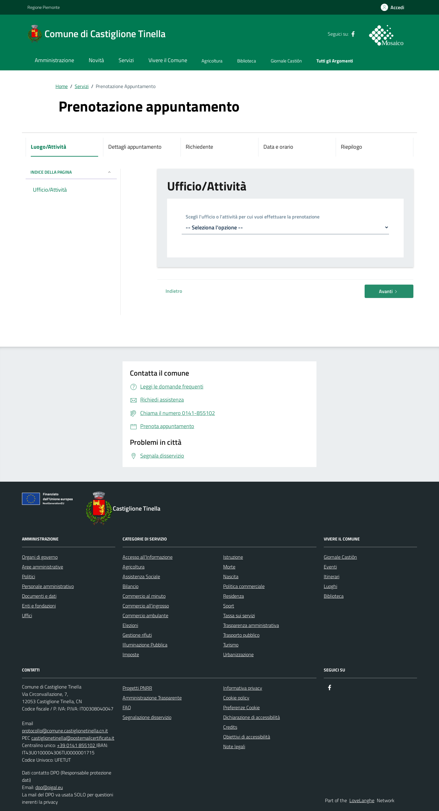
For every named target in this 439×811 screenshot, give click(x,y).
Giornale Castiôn (286, 60)
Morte (229, 566)
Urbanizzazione (238, 654)
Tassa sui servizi (239, 615)
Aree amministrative (42, 566)
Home (61, 86)
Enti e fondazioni (39, 605)
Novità (96, 60)
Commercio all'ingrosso (146, 605)
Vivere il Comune (167, 60)
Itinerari (331, 576)
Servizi (126, 60)
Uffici (27, 615)
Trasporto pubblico (241, 635)
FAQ (127, 707)
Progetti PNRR (137, 688)
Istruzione (233, 557)
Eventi (330, 566)
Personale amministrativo (48, 586)
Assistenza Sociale (141, 576)
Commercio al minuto (144, 596)
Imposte (131, 654)
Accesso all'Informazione (148, 557)
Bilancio (130, 586)
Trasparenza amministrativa (251, 625)
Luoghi (330, 586)
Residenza (233, 596)
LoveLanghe (361, 800)
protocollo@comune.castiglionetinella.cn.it (65, 730)
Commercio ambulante (145, 615)
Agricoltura (212, 60)
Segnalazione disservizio (147, 717)
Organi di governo (40, 557)
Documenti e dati (39, 596)
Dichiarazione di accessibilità (251, 717)
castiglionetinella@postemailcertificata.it (72, 738)
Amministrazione (54, 60)
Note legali (234, 746)
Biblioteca (246, 60)
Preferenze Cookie (241, 707)
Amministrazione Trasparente (152, 697)
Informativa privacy (242, 688)
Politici (28, 576)
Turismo (230, 644)
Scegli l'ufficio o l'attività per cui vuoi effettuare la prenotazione (252, 217)
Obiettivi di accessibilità (246, 736)
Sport (228, 605)
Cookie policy (236, 697)
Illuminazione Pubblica (145, 644)
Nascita (230, 576)
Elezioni (130, 625)
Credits (230, 727)
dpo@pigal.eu (49, 787)
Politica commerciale (244, 586)
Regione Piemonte (43, 7)
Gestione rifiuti (137, 635)
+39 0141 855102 (76, 745)
